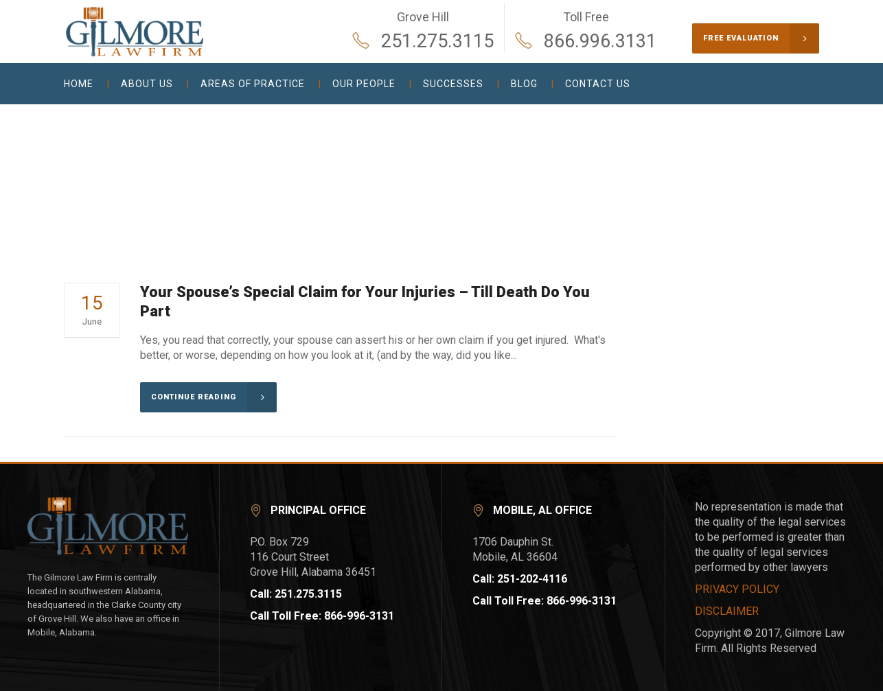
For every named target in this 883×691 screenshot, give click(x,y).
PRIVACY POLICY (737, 589)
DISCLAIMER (727, 611)
